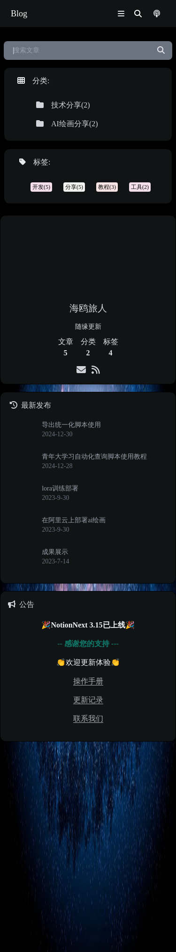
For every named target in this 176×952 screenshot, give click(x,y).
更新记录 (88, 700)
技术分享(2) (63, 105)
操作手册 (88, 681)
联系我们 (88, 718)
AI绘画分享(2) (67, 124)
